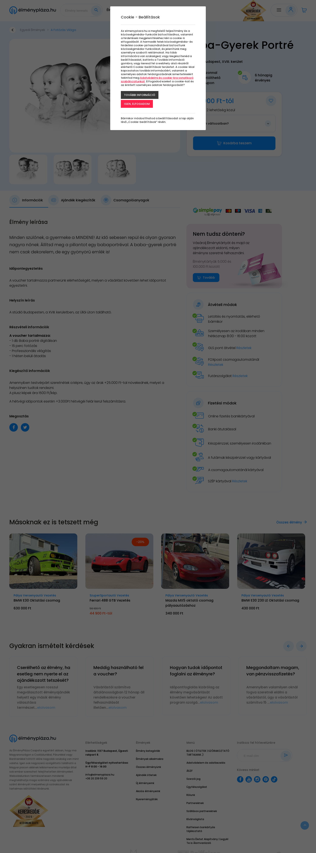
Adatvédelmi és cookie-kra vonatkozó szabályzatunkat (157, 79)
